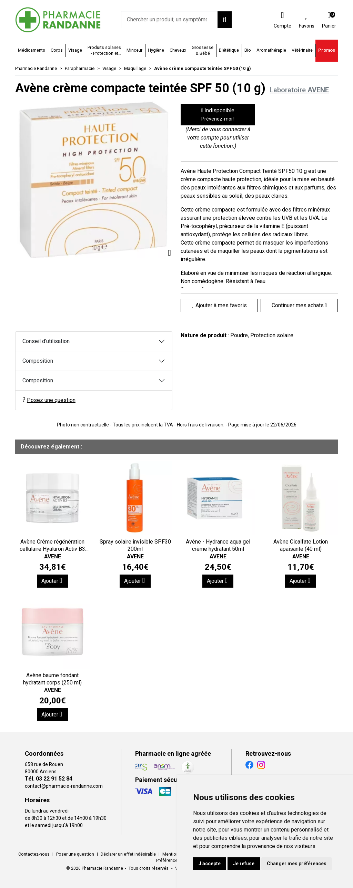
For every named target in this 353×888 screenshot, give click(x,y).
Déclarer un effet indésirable (128, 854)
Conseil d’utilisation (46, 341)
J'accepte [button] (210, 863)
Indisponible (218, 114)
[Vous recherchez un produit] (169, 19)
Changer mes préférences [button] (296, 863)
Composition (37, 361)
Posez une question (48, 399)
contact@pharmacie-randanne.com (64, 786)
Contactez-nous (34, 854)
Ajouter (51, 580)
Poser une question (75, 854)
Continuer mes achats (299, 305)
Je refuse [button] (243, 863)
